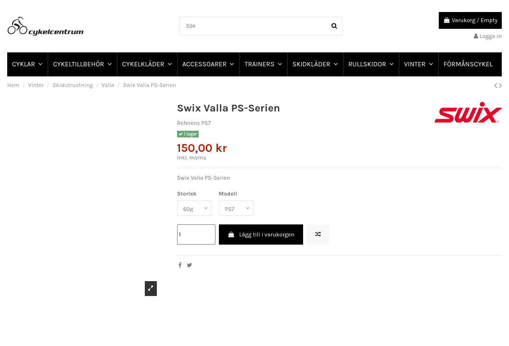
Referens (188, 123)
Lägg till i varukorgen (261, 234)
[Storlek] (194, 208)
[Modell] (236, 208)
